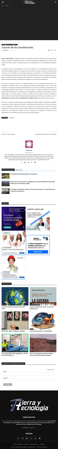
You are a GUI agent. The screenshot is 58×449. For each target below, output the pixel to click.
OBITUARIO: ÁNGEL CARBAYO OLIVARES (13, 331)
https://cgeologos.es (29, 152)
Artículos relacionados (8, 169)
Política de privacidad (18, 444)
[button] (2, 2)
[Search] (56, 2)
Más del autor (19, 169)
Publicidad (42, 444)
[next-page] (5, 197)
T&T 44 (16, 44)
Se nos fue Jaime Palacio (8, 134)
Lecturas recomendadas (34, 304)
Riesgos (7, 5)
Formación (4, 185)
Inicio (3, 5)
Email (5, 371)
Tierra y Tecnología (9, 44)
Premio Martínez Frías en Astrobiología (41, 331)
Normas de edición (34, 444)
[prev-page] (3, 197)
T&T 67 (3, 304)
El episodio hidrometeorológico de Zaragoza (23, 174)
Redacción (5, 50)
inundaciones (11, 117)
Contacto (26, 444)
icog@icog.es (32, 427)
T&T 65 (31, 329)
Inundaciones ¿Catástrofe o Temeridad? (45, 134)
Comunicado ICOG (4, 193)
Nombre (5, 378)
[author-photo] (29, 148)
